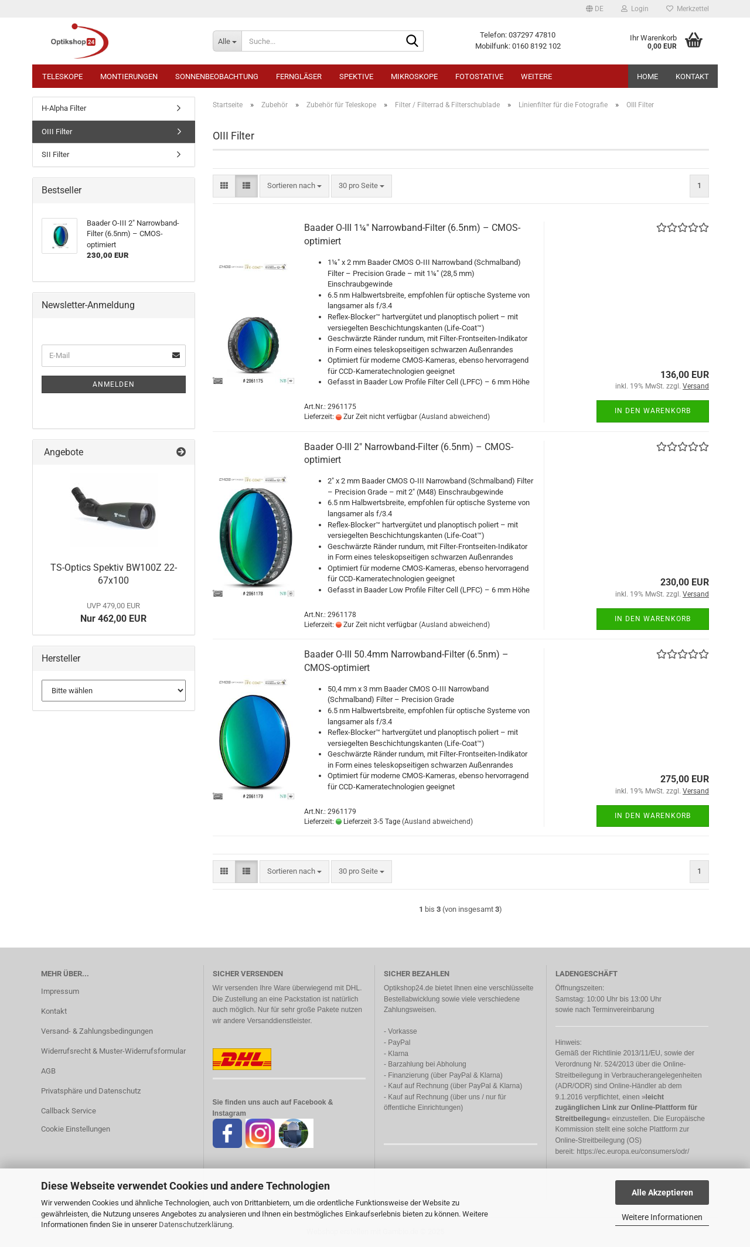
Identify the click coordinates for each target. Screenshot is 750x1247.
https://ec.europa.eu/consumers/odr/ (633, 1151)
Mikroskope (414, 76)
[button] (594, 9)
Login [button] (635, 9)
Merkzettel (687, 9)
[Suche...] (227, 41)
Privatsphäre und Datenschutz (91, 1090)
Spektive (356, 76)
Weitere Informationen (662, 1217)
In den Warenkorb (653, 411)
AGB (48, 1071)
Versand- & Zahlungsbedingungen (97, 1031)
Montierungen (129, 76)
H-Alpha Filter (64, 108)
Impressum (60, 991)
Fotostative (479, 76)
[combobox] (294, 186)
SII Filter (55, 154)
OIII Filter (57, 131)
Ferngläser (299, 76)
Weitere (536, 76)
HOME (647, 76)
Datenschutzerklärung (195, 1224)
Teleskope (62, 76)
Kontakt (692, 76)
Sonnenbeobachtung (216, 76)
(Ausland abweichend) (454, 417)
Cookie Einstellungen (75, 1129)
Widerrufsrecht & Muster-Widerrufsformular (113, 1051)
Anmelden (114, 384)
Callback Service (68, 1110)
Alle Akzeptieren (662, 1192)
